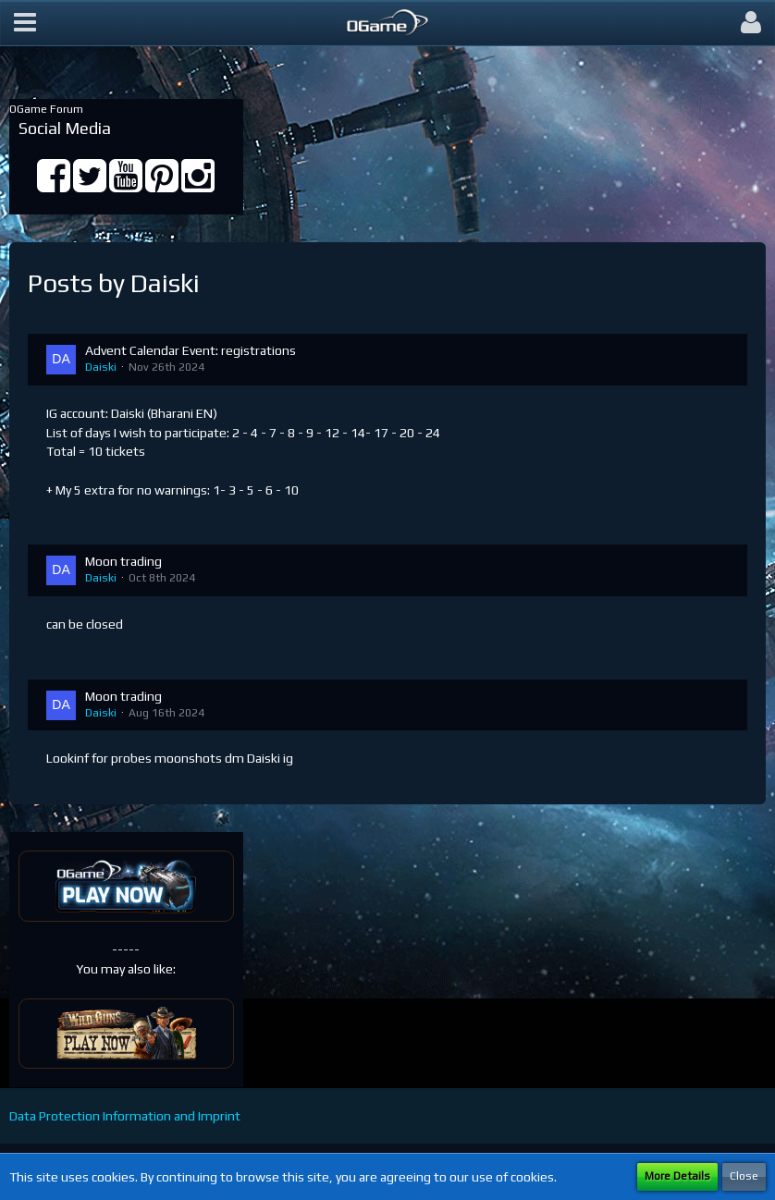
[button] (25, 23)
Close (744, 1175)
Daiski (101, 367)
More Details (677, 1175)
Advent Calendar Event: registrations (190, 350)
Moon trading (123, 561)
